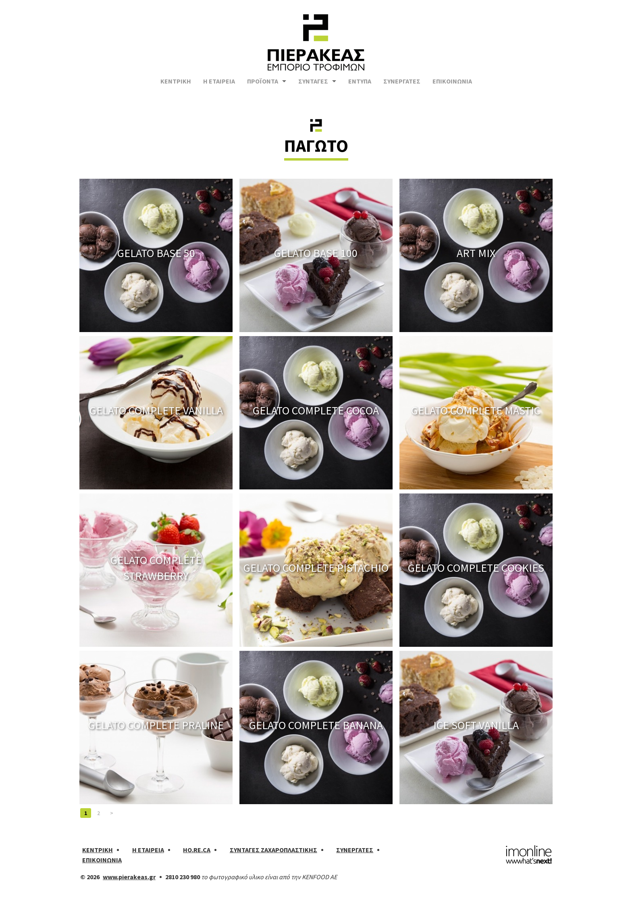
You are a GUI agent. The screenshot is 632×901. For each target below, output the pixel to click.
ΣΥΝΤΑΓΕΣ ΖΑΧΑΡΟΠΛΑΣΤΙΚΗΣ (273, 850)
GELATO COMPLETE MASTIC (476, 410)
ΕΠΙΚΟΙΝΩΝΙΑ (452, 86)
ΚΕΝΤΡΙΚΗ (175, 86)
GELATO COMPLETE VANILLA (156, 410)
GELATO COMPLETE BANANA (316, 725)
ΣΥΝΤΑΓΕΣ (313, 86)
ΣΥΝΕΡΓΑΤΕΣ (401, 86)
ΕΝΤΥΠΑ (359, 86)
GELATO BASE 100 (316, 253)
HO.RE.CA (196, 850)
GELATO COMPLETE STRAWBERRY (156, 567)
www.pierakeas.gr (129, 877)
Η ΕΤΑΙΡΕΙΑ (219, 86)
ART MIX (476, 253)
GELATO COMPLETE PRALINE (156, 725)
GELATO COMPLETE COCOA (316, 410)
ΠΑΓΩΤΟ (316, 145)
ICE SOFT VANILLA (476, 725)
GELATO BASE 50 (156, 253)
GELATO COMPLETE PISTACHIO (316, 567)
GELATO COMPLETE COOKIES (476, 567)
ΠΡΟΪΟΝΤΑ (262, 86)
